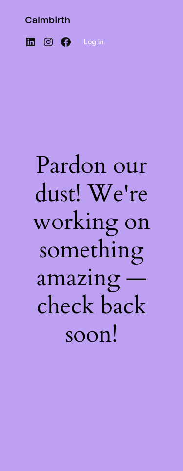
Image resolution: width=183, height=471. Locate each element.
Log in (94, 42)
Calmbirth (47, 20)
